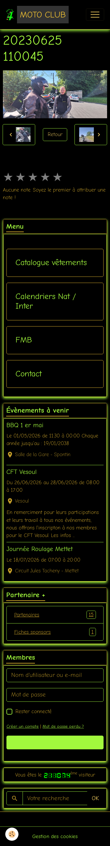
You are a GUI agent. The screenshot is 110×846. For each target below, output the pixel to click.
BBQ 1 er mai (24, 425)
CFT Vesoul (21, 472)
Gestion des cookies (55, 836)
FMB (24, 340)
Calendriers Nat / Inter (46, 301)
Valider (55, 742)
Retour (55, 134)
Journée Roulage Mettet (39, 549)
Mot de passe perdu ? (63, 726)
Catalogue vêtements (51, 262)
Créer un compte (22, 726)
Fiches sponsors (55, 632)
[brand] (37, 14)
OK (95, 798)
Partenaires (55, 615)
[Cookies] (11, 834)
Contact (29, 373)
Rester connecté (33, 711)
